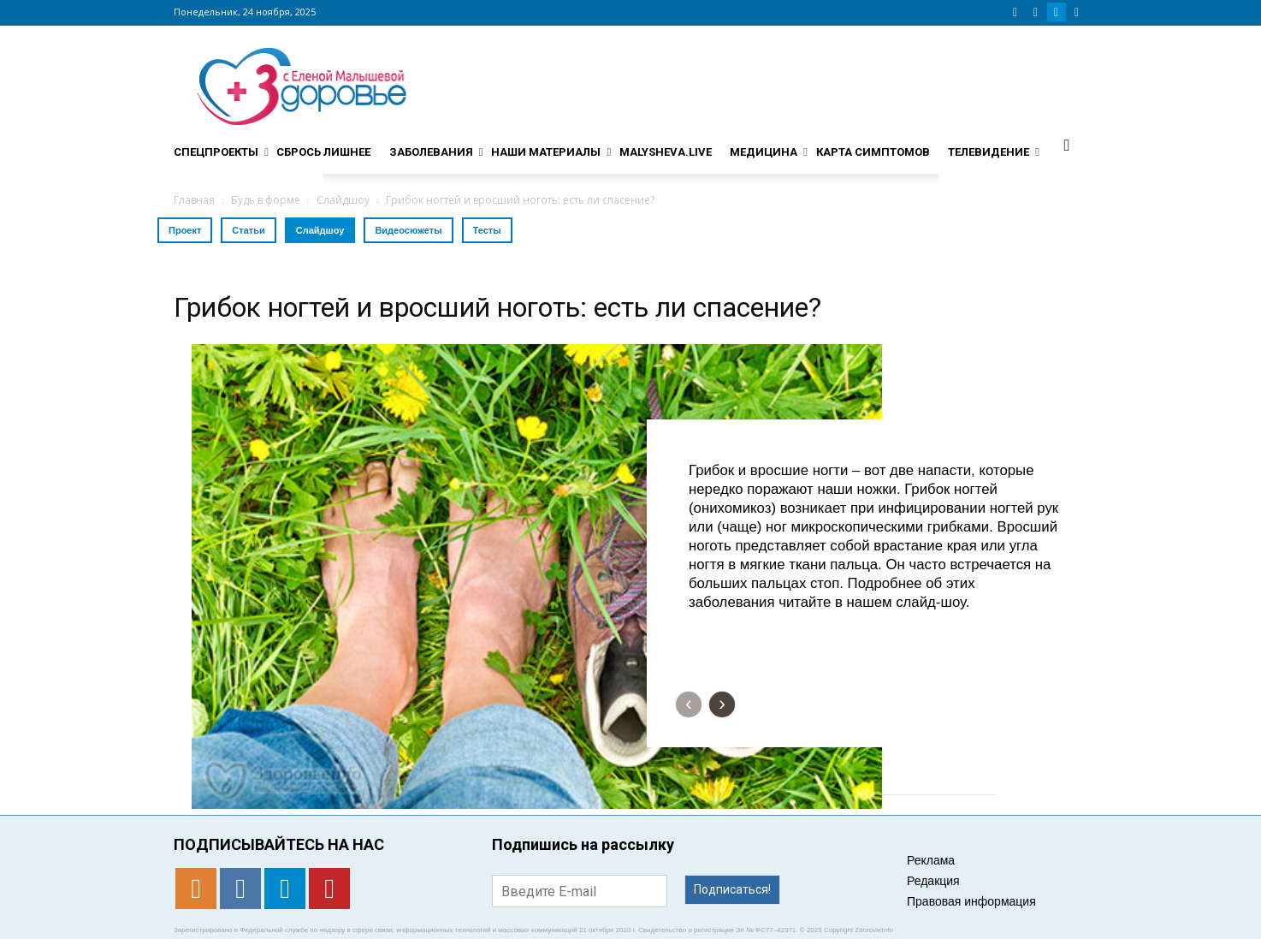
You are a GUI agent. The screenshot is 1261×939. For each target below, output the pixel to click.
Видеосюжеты (408, 230)
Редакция (933, 881)
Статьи (248, 230)
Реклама (931, 860)
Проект (185, 230)
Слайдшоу (320, 230)
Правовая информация (971, 901)
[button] (1066, 144)
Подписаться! (732, 889)
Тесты (487, 230)
